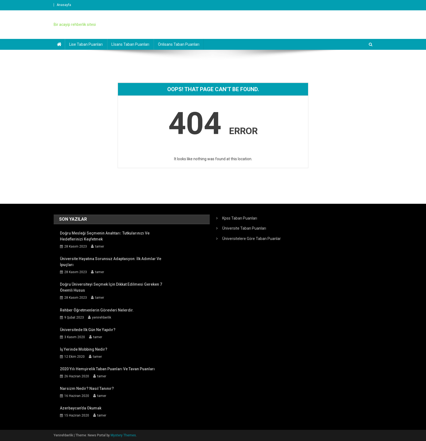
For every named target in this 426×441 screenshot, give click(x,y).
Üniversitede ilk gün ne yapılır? (87, 330)
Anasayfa (64, 5)
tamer (99, 246)
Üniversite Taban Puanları (244, 228)
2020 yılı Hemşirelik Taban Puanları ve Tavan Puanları (107, 369)
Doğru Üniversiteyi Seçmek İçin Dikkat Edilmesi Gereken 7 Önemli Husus (111, 287)
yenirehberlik (101, 317)
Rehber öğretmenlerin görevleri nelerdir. (97, 310)
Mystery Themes (123, 435)
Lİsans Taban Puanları (130, 44)
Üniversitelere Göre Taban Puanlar (251, 238)
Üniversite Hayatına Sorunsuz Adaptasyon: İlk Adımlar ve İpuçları (110, 262)
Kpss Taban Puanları (239, 218)
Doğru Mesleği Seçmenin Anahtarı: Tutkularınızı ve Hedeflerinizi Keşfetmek (105, 236)
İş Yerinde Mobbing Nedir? (83, 349)
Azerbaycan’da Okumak (80, 408)
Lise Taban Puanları (86, 44)
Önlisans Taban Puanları (178, 44)
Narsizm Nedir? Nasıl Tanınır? (87, 388)
